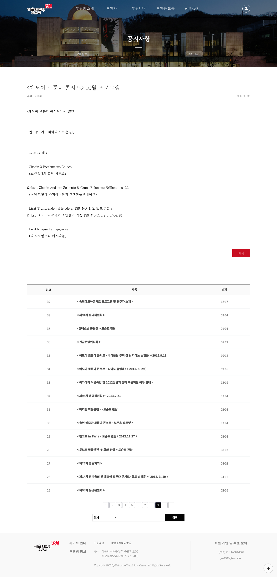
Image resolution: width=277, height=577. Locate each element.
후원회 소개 (85, 9)
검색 (174, 519)
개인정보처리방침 (121, 543)
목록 (241, 253)
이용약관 (99, 543)
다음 (171, 507)
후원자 (111, 9)
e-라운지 (192, 9)
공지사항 (81, 54)
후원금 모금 (165, 9)
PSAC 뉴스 (194, 54)
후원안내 (138, 9)
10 (164, 506)
